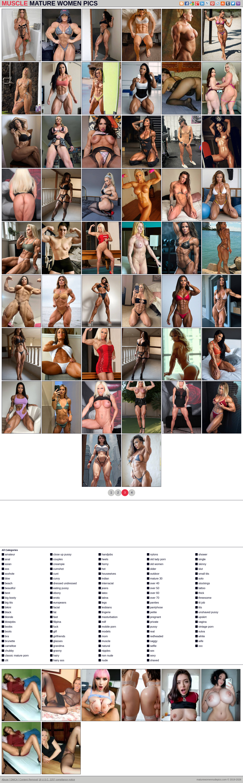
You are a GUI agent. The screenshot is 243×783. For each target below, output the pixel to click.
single (200, 559)
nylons (152, 554)
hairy (54, 655)
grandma (57, 645)
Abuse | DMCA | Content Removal (20, 779)
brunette (8, 641)
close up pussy (60, 554)
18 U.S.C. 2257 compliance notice (57, 779)
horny (103, 564)
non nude (106, 655)
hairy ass (57, 660)
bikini (6, 607)
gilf (53, 631)
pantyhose (155, 607)
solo (199, 578)
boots (7, 631)
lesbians (105, 607)
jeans (103, 588)
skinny (200, 564)
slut (199, 568)
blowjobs (9, 621)
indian (104, 578)
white (200, 636)
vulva (200, 631)
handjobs (106, 554)
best (6, 593)
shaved (153, 660)
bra (5, 636)
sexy (151, 655)
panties (153, 602)
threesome (203, 597)
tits (198, 607)
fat (53, 612)
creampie (57, 564)
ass (5, 568)
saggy (152, 641)
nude (103, 660)
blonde (7, 617)
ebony (55, 593)
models (105, 631)
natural (104, 645)
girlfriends (57, 636)
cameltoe (9, 645)
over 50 (153, 588)
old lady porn (156, 559)
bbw (6, 578)
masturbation (108, 617)
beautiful (8, 588)
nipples (104, 650)
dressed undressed (63, 583)
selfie (152, 645)
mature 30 (154, 578)
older (151, 568)
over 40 (153, 583)
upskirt (201, 617)
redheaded (155, 636)
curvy (55, 578)
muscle (104, 641)
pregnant (154, 617)
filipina (55, 621)
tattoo (200, 588)
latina (103, 597)
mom (103, 636)
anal (6, 559)
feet (54, 617)
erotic (55, 597)
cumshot (57, 568)
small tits (202, 573)
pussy (152, 626)
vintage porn (204, 626)
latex (103, 593)
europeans (58, 602)
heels (103, 559)
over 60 (153, 593)
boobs (7, 626)
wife (199, 641)
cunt (54, 573)
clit (5, 660)
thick (199, 593)
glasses (56, 641)
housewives (107, 573)
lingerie (105, 612)
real (151, 631)
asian (6, 564)
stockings (202, 583)
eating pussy (59, 588)
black (6, 612)
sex (150, 650)
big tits (7, 602)
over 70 (153, 597)
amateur (8, 554)
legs (103, 602)
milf (102, 621)
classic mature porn (15, 655)
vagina (201, 621)
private (152, 621)
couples (56, 559)
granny (56, 650)
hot (102, 568)
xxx (198, 645)
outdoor (153, 573)
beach (7, 583)
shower (201, 554)
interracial (106, 583)
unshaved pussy (206, 612)
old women (155, 564)
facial (55, 607)
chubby (8, 650)
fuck (54, 626)
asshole (8, 573)
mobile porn (107, 626)
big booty (9, 597)
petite (152, 612)
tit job (200, 602)
